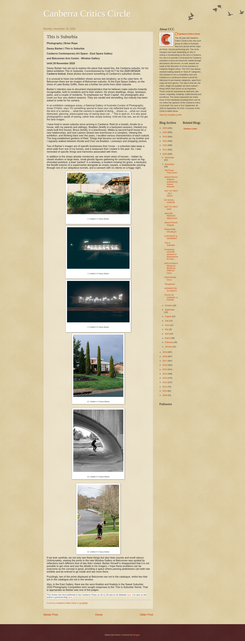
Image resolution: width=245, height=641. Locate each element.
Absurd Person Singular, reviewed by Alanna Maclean (171, 182)
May (167, 329)
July (167, 321)
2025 (165, 132)
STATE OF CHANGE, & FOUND (171, 297)
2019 (165, 352)
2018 (165, 356)
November (169, 164)
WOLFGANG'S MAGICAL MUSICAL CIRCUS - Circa (171, 268)
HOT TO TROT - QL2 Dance (171, 193)
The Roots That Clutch (170, 171)
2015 (165, 369)
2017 (165, 361)
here (129, 595)
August (168, 316)
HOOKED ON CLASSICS (170, 289)
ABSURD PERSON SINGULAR (170, 215)
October (168, 305)
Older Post (146, 614)
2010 (165, 391)
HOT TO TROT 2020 (171, 208)
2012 (165, 382)
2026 (165, 128)
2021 (165, 149)
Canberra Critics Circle (86, 13)
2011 (165, 387)
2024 (165, 136)
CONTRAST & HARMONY (170, 237)
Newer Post (50, 614)
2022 (165, 145)
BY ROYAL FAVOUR (169, 201)
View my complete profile (170, 115)
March (168, 338)
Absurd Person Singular (171, 223)
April (167, 334)
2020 (165, 154)
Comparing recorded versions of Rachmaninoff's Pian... (171, 254)
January (168, 346)
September (170, 309)
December (169, 157)
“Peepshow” (169, 284)
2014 (165, 374)
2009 (165, 395)
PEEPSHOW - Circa (170, 278)
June (167, 325)
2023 (165, 141)
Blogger (136, 635)
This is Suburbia (169, 244)
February (169, 342)
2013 (165, 378)
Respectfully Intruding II (170, 230)
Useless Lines (190, 129)
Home (99, 614)
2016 (165, 365)
